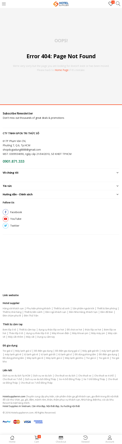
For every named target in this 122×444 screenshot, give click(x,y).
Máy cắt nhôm (15, 336)
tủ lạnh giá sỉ (65, 354)
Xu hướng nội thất (70, 406)
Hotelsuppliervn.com (14, 396)
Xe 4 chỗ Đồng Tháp (70, 379)
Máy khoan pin (80, 333)
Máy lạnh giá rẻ (35, 358)
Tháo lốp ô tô (16, 333)
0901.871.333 (13, 161)
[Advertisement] (61, 261)
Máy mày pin (98, 333)
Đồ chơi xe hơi (74, 329)
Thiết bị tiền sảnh (33, 312)
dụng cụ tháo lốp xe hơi (51, 329)
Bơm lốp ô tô (9, 329)
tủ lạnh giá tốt (48, 354)
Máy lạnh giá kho (74, 358)
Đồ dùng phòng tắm (85, 354)
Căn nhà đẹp (38, 406)
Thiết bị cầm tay (27, 329)
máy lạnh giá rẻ (13, 354)
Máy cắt (30, 336)
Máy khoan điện (60, 333)
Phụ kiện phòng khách (39, 308)
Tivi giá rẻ (104, 358)
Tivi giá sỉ (7, 350)
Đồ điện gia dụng (43, 350)
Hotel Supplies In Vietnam (17, 406)
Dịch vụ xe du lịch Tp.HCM (16, 375)
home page (62, 70)
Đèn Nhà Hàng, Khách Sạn (83, 312)
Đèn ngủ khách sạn (55, 312)
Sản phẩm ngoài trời (83, 308)
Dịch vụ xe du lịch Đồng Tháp (40, 379)
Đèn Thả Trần (31, 315)
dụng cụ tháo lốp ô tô (37, 333)
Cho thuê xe (84, 375)
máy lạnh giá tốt (110, 350)
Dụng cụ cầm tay (46, 336)
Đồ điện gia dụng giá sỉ (67, 350)
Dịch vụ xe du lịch (42, 375)
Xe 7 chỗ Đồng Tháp (94, 379)
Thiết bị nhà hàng (12, 312)
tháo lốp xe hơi (93, 329)
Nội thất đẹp (52, 406)
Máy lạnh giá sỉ (23, 350)
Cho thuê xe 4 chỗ (104, 375)
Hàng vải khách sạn (13, 308)
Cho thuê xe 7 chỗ (12, 379)
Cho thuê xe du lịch (65, 375)
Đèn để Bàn (106, 312)
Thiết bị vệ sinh (62, 308)
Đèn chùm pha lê (12, 315)
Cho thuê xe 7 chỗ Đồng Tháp (37, 382)
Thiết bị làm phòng (107, 308)
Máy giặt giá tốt (90, 350)
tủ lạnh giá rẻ (31, 354)
